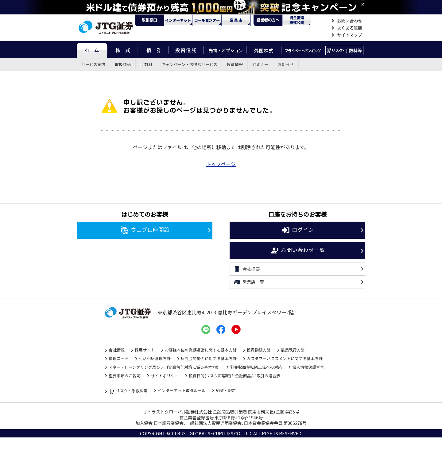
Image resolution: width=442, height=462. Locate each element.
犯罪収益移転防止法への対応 (256, 367)
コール (207, 20)
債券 (153, 49)
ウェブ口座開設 (145, 230)
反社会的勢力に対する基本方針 (209, 358)
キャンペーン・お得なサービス (189, 64)
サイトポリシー (165, 376)
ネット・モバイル (178, 20)
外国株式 (264, 49)
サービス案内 (93, 64)
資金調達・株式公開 (296, 20)
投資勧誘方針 (259, 350)
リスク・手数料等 (128, 391)
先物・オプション (225, 49)
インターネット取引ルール (182, 390)
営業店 (236, 20)
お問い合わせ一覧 (297, 250)
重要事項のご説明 (125, 376)
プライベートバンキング (303, 49)
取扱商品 (123, 64)
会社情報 (117, 350)
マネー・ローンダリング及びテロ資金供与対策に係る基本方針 (164, 367)
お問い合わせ (347, 21)
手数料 (146, 64)
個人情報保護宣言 (308, 367)
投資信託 (186, 49)
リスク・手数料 (344, 49)
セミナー (260, 64)
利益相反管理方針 (155, 358)
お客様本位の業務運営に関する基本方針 (201, 350)
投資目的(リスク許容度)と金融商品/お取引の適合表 (235, 376)
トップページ (221, 164)
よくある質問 (347, 28)
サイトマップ (347, 35)
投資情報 (235, 64)
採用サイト (145, 350)
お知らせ (286, 64)
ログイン (297, 230)
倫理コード (119, 358)
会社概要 (246, 269)
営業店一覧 (248, 282)
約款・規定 (226, 390)
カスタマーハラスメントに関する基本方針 (285, 358)
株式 (122, 49)
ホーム (92, 49)
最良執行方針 (293, 350)
